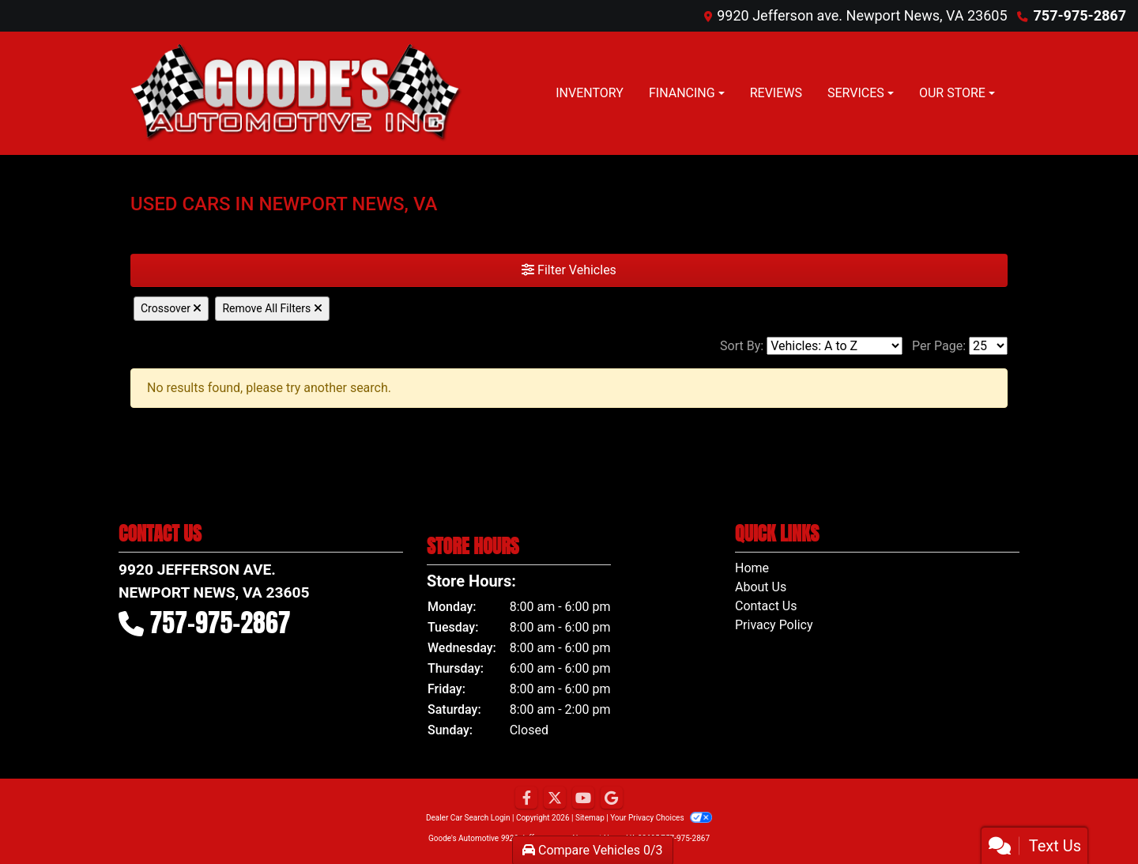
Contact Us (766, 605)
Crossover (171, 308)
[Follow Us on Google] (612, 798)
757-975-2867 (1080, 15)
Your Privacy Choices (661, 817)
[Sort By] (834, 346)
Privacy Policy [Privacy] (774, 624)
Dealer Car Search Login (468, 817)
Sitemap (590, 817)
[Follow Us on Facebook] (526, 798)
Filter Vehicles (569, 269)
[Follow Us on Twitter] (555, 798)
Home (752, 567)
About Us (760, 586)
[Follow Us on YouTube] (583, 798)
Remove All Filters (272, 308)
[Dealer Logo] (296, 93)
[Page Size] (988, 346)
